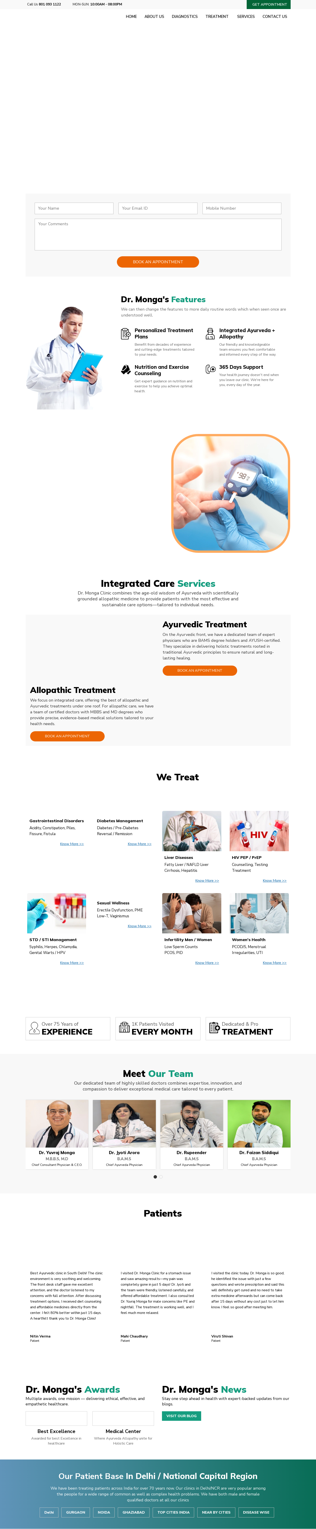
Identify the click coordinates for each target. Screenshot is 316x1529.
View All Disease (158, 984)
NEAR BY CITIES (217, 1512)
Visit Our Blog (181, 1416)
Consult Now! (58, 139)
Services (245, 16)
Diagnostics (183, 16)
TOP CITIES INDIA (174, 1512)
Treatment (216, 16)
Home (129, 16)
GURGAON (75, 1512)
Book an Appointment (199, 670)
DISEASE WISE (257, 1512)
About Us (153, 16)
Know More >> (72, 844)
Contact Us (274, 16)
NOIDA (104, 1512)
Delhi (48, 1512)
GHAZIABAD (134, 1512)
